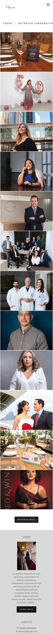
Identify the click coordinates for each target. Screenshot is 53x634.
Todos (7, 23)
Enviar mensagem (28, 628)
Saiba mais (26, 609)
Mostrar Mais (26, 520)
